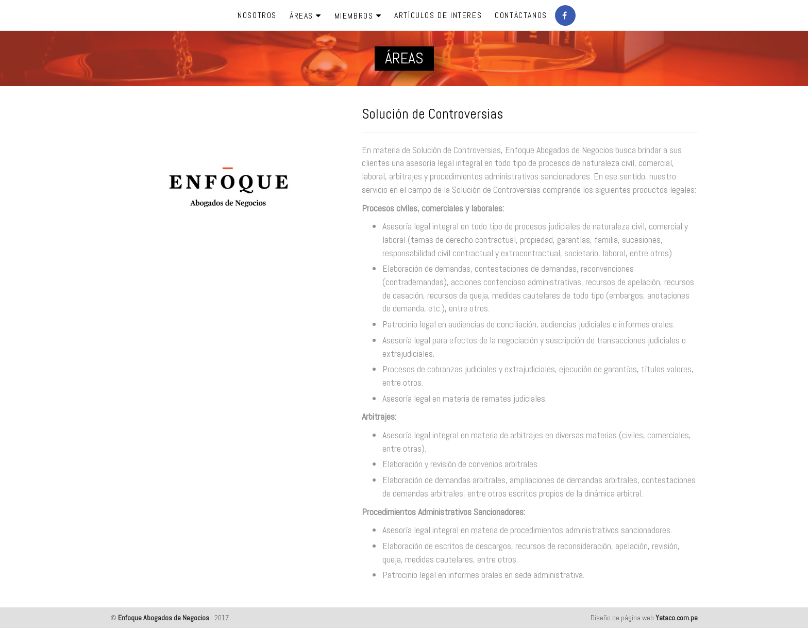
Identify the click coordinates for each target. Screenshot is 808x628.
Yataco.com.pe (676, 617)
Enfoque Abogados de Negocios (163, 617)
